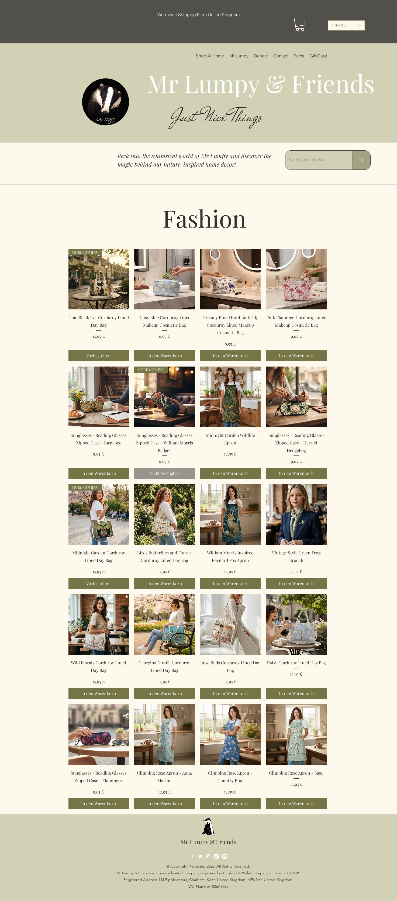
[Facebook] (192, 856)
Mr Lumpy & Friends (208, 842)
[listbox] (346, 25)
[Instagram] (208, 856)
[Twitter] (200, 856)
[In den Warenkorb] (164, 355)
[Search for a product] (315, 160)
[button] (300, 24)
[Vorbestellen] (98, 355)
